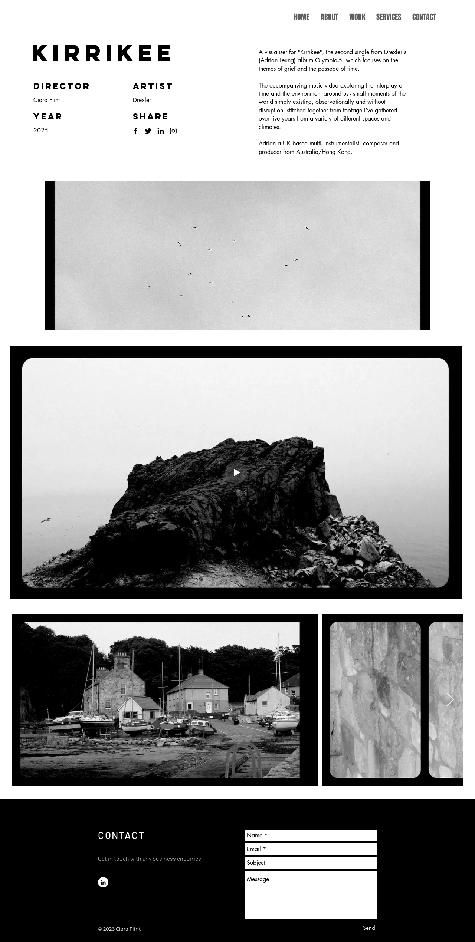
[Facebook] (135, 130)
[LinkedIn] (160, 130)
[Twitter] (148, 130)
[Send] (369, 927)
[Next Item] (450, 700)
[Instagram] (173, 130)
